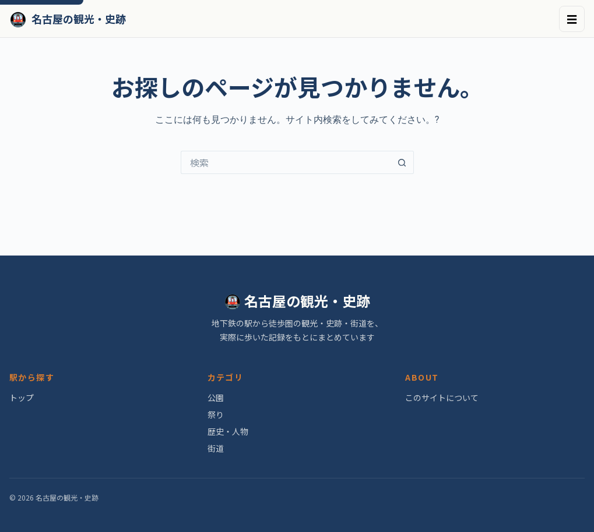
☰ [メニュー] (572, 18)
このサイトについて (442, 397)
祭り (216, 414)
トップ (21, 397)
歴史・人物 (228, 431)
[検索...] (286, 162)
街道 (216, 448)
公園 (216, 397)
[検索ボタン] (402, 162)
